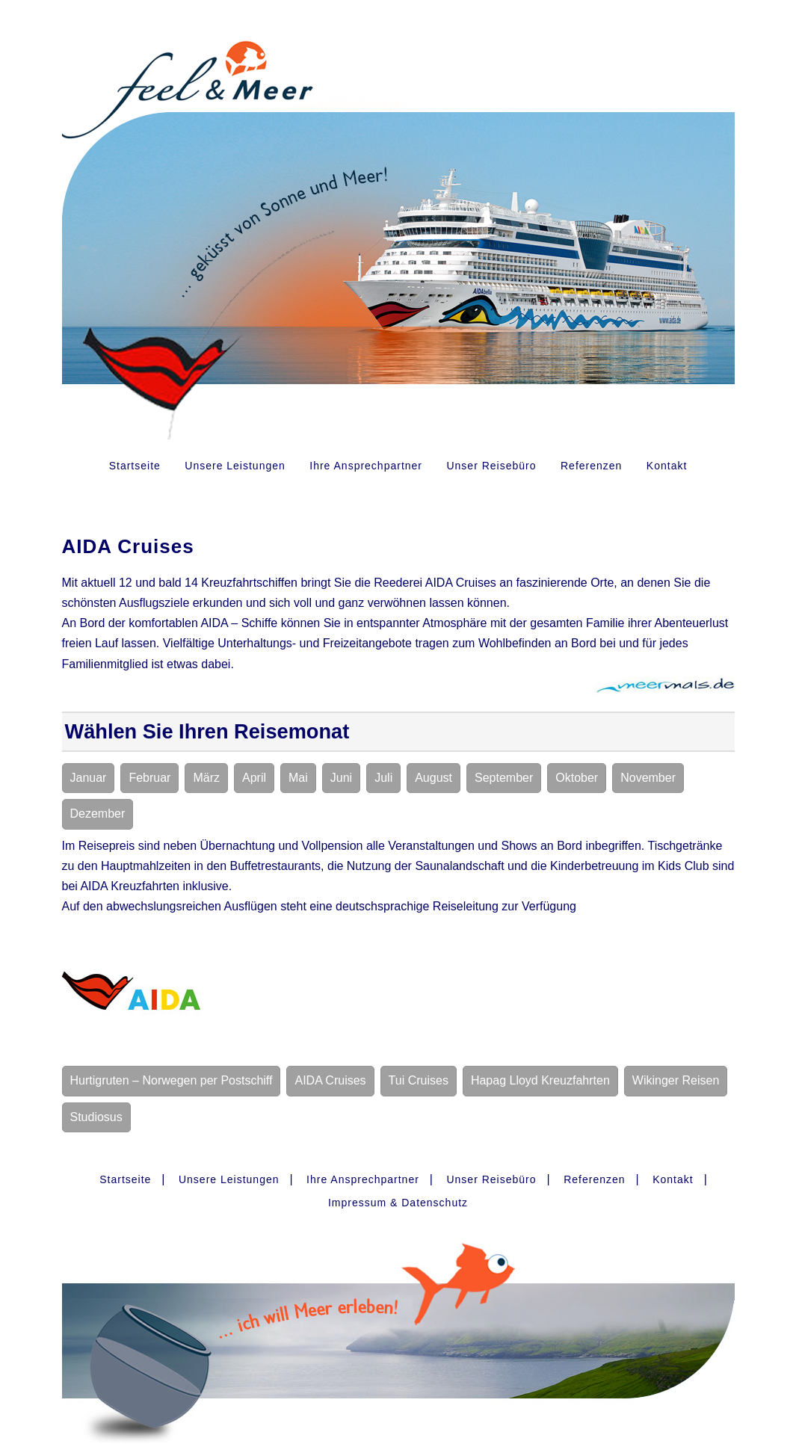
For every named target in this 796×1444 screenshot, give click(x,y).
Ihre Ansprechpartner (365, 466)
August (433, 777)
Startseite (135, 466)
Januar (88, 777)
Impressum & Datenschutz (398, 1203)
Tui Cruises (418, 1080)
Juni (341, 777)
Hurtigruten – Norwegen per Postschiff (171, 1080)
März (206, 777)
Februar (149, 777)
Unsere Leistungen (235, 466)
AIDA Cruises (329, 1080)
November (648, 777)
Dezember (98, 813)
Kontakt (667, 466)
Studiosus (96, 1117)
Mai (298, 777)
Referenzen (591, 466)
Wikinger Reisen (675, 1080)
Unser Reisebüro (491, 466)
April (254, 777)
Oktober (576, 777)
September (504, 777)
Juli (383, 777)
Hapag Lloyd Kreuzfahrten (540, 1080)
